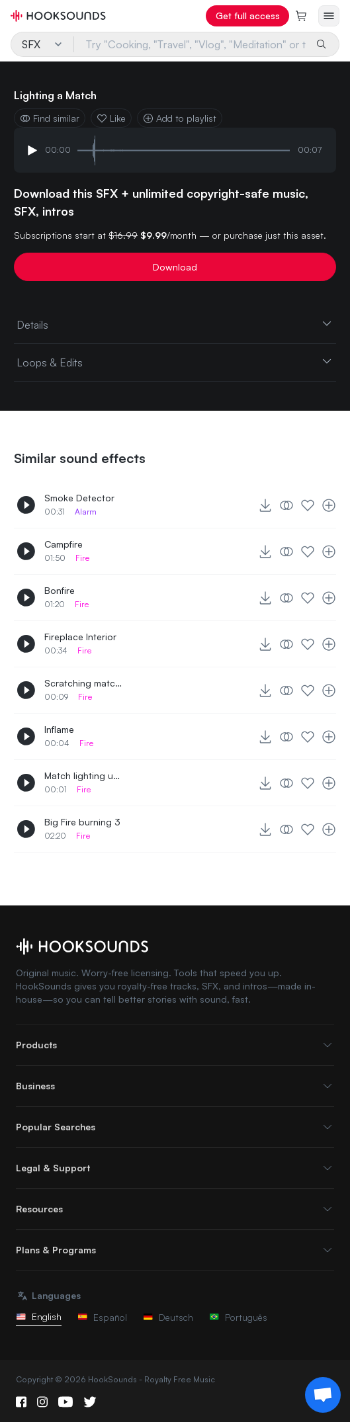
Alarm (86, 512)
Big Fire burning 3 (82, 821)
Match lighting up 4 (84, 775)
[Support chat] (323, 1395)
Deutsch (168, 1317)
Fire (82, 558)
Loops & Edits (175, 362)
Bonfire (59, 590)
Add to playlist (179, 118)
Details (175, 324)
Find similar (49, 118)
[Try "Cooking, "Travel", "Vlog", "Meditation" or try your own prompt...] (190, 44)
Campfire (63, 544)
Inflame (59, 729)
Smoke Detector (79, 497)
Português (238, 1317)
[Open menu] (328, 15)
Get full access (248, 15)
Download (175, 266)
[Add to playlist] (329, 505)
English (39, 1316)
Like (111, 118)
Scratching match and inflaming (84, 683)
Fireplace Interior (80, 636)
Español (102, 1317)
